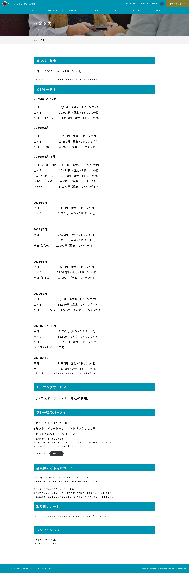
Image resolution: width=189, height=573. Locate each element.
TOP (31, 10)
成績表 (155, 3)
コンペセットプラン (41, 454)
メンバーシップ (116, 10)
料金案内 (94, 10)
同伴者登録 (143, 3)
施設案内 (73, 10)
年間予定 (137, 10)
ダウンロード (56, 454)
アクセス (158, 10)
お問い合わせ (129, 3)
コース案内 (52, 10)
